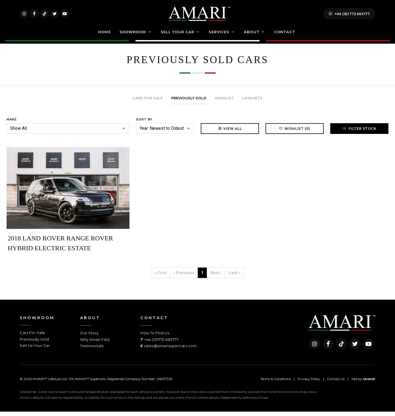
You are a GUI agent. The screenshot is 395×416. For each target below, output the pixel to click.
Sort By (144, 124)
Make (12, 124)
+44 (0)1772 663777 (349, 16)
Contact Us (336, 383)
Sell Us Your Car (35, 350)
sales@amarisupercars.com (170, 350)
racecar (369, 383)
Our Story (89, 337)
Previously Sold (34, 343)
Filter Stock (359, 133)
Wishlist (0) (295, 133)
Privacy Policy (309, 383)
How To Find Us (154, 337)
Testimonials (91, 350)
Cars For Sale (32, 337)
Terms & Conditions (275, 383)
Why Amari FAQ (95, 344)
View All (230, 133)
